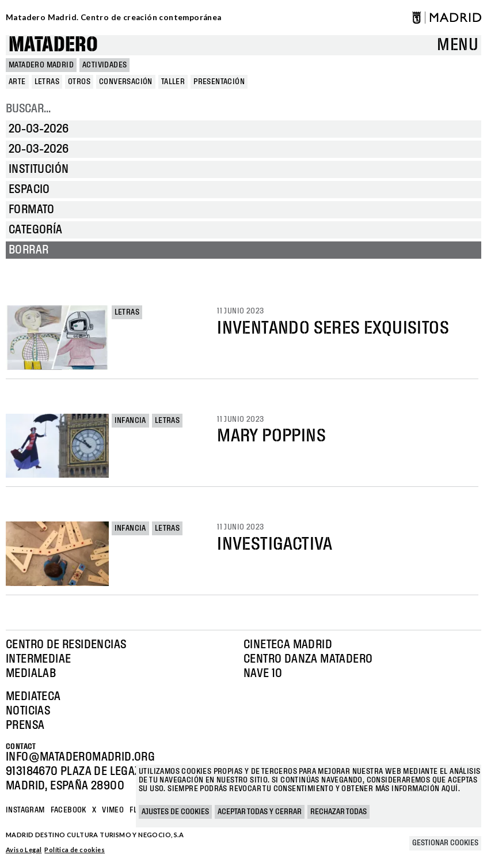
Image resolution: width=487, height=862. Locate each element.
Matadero (53, 45)
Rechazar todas (338, 812)
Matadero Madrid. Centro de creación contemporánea (114, 17)
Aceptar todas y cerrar (260, 812)
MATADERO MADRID (41, 65)
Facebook (68, 810)
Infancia (130, 421)
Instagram (25, 810)
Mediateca (33, 696)
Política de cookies (74, 849)
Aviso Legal (23, 849)
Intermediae (38, 659)
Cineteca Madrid (288, 645)
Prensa (25, 725)
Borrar (28, 250)
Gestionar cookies (445, 843)
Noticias (28, 711)
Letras (127, 312)
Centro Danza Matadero (308, 659)
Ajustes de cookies (175, 812)
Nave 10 (263, 673)
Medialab (31, 673)
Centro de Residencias (66, 645)
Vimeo (113, 810)
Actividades (104, 65)
